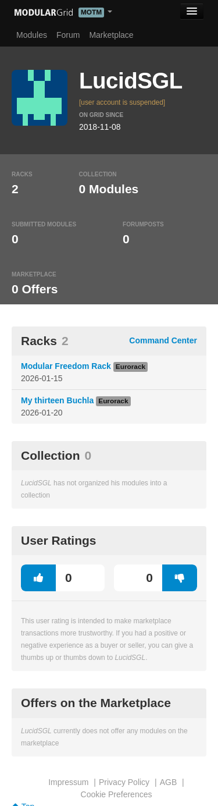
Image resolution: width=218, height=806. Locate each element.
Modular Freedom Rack (66, 366)
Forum (68, 35)
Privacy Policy (124, 782)
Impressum (68, 782)
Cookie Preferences (116, 794)
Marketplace (111, 35)
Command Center (163, 340)
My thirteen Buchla (57, 400)
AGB (168, 782)
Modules (31, 35)
